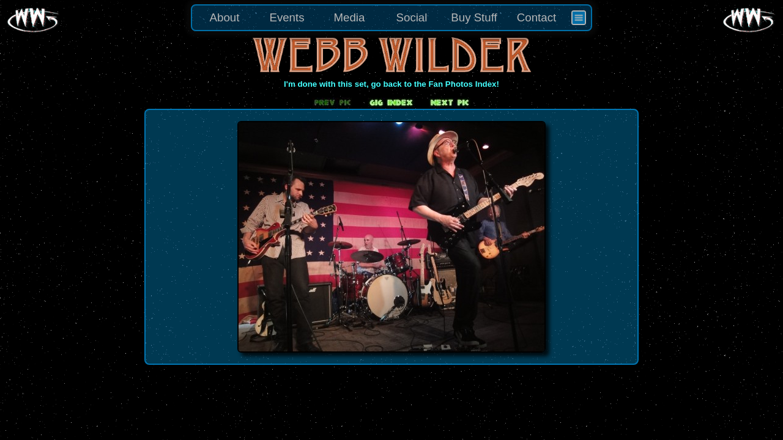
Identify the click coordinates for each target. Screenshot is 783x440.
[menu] (391, 17)
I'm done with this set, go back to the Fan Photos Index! (391, 84)
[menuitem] (578, 17)
